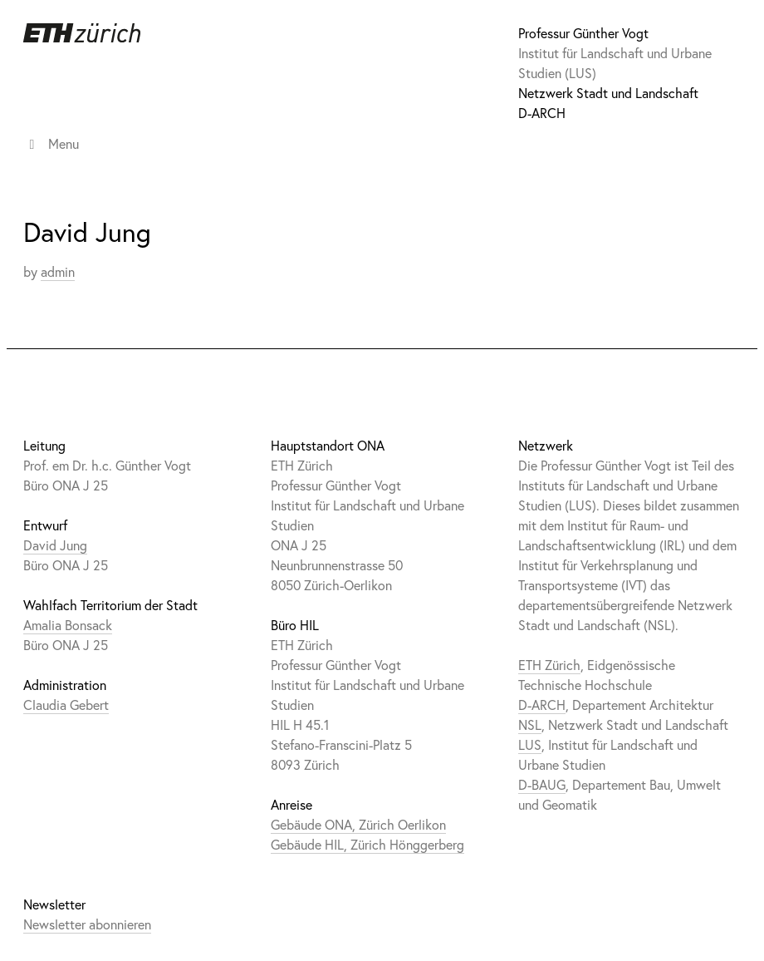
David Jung (55, 545)
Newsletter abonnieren (87, 924)
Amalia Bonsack (67, 624)
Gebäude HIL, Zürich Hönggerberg (367, 844)
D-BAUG (542, 784)
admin (58, 271)
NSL (529, 724)
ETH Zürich (549, 664)
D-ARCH (542, 112)
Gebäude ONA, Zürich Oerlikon (358, 824)
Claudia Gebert (66, 704)
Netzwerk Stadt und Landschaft (608, 92)
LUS (529, 744)
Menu (51, 143)
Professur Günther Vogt (583, 33)
